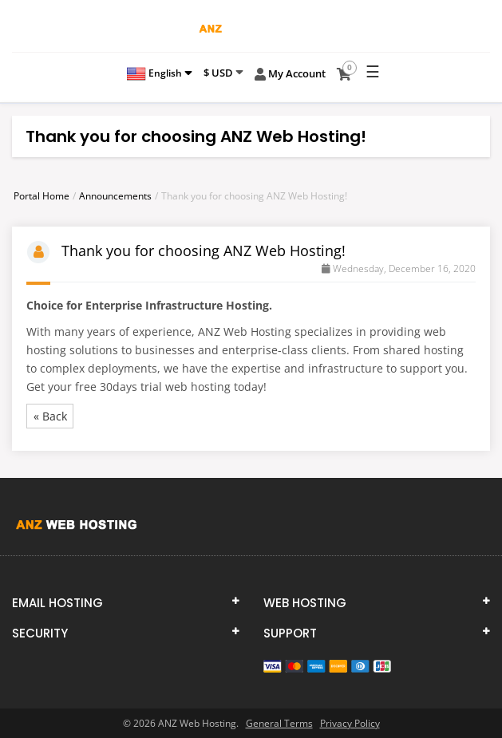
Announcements (115, 196)
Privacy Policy (350, 723)
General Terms (279, 723)
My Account (290, 73)
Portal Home (41, 196)
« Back (50, 416)
